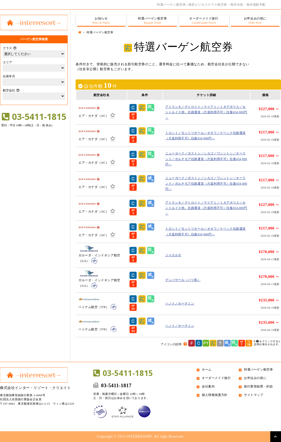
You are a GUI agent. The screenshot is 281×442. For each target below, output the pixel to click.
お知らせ (101, 21)
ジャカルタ (173, 255)
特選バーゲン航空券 (152, 21)
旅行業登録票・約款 (258, 386)
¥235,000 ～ (269, 300)
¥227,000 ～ (269, 109)
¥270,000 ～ (269, 252)
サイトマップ (253, 395)
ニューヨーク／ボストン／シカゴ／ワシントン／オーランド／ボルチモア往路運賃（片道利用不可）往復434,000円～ (206, 159)
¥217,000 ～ (269, 132)
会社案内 (208, 386)
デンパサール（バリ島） (183, 280)
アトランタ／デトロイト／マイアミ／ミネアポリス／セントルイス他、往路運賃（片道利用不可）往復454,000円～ (206, 112)
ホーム (207, 369)
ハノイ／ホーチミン (179, 303)
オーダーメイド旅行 (204, 21)
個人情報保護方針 (215, 395)
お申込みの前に (255, 21)
